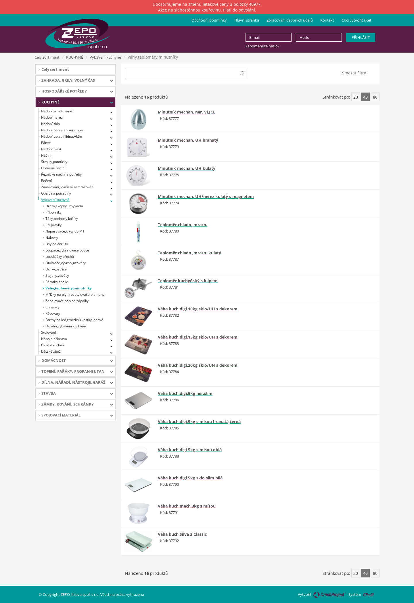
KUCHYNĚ (74, 57)
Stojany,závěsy (57, 275)
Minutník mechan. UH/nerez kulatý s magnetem (206, 196)
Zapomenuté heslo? (262, 46)
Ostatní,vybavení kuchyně (65, 326)
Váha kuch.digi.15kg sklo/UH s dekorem (197, 337)
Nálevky (51, 237)
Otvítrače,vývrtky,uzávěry (65, 262)
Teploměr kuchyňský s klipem (188, 280)
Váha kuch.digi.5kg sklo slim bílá (190, 478)
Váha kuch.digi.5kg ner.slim (185, 393)
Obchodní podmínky (209, 20)
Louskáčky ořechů (59, 256)
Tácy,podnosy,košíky (61, 218)
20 (355, 97)
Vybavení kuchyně (105, 57)
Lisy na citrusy (56, 243)
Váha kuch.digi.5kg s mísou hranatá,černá (199, 421)
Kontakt (327, 20)
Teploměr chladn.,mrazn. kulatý (189, 253)
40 (365, 97)
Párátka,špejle (56, 281)
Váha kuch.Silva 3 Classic (182, 534)
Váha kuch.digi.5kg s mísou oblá (190, 449)
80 (375, 97)
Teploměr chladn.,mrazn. (182, 224)
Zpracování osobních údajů (290, 20)
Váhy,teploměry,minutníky (68, 288)
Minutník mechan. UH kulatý (186, 168)
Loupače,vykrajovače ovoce (67, 250)
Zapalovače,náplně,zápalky (67, 300)
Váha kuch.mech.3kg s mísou (187, 506)
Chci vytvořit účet (356, 20)
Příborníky (53, 212)
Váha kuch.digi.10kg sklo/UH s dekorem (197, 309)
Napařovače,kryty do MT (65, 231)
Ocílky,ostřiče (56, 269)
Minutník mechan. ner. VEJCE (186, 112)
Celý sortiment (47, 57)
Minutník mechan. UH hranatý (188, 140)
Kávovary (52, 313)
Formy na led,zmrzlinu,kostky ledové (74, 319)
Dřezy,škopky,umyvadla (64, 205)
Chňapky (52, 307)
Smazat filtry (354, 73)
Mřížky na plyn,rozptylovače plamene (75, 294)
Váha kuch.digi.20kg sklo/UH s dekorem (197, 365)
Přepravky (53, 224)
